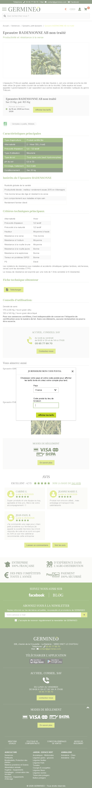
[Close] (72, 371)
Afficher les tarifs (46, 415)
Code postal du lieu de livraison (43, 399)
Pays (35, 385)
